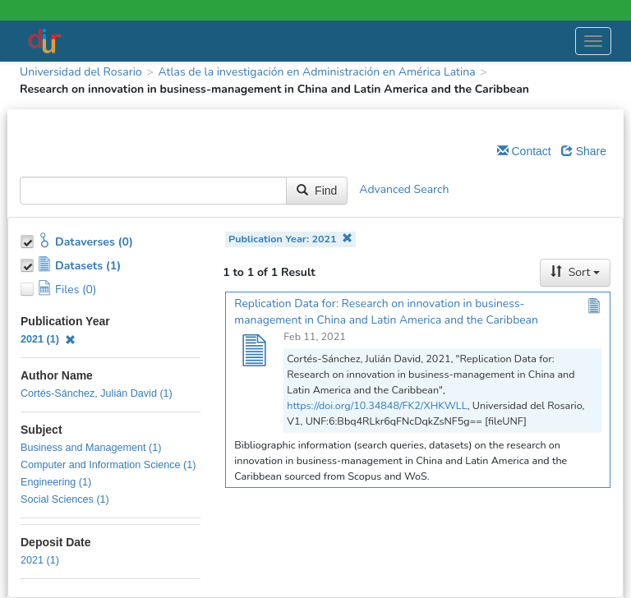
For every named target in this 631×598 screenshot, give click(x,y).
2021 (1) (48, 339)
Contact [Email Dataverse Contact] (524, 151)
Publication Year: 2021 (290, 239)
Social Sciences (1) (65, 499)
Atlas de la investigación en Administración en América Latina (316, 72)
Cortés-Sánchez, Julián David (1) (97, 393)
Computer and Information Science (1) (108, 465)
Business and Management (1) (91, 447)
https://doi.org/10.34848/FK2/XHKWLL (377, 405)
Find (317, 190)
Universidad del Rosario (81, 72)
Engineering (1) (56, 482)
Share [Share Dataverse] (583, 151)
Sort (575, 272)
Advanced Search (404, 190)
